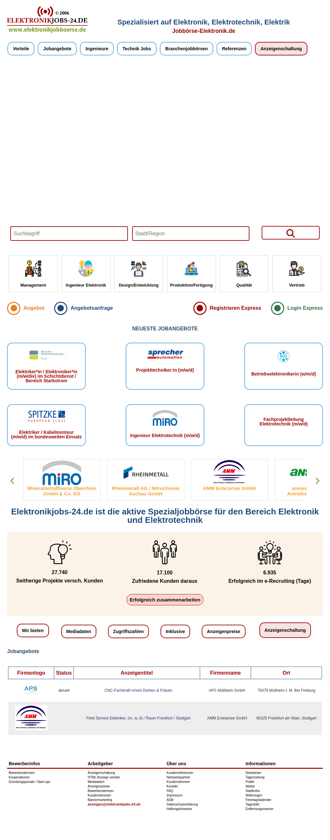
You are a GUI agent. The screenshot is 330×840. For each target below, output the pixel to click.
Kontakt (172, 786)
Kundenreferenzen (180, 773)
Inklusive (175, 631)
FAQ (170, 791)
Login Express (305, 308)
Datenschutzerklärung (182, 804)
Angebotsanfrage (92, 308)
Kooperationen (19, 777)
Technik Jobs (136, 48)
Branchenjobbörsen (186, 48)
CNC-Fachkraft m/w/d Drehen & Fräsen (138, 690)
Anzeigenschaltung (281, 48)
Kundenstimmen (99, 795)
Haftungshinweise (179, 809)
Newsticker (253, 773)
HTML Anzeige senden (104, 777)
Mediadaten (78, 631)
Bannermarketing (100, 800)
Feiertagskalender (258, 800)
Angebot (34, 308)
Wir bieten (33, 630)
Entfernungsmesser (260, 809)
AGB (170, 800)
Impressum (174, 795)
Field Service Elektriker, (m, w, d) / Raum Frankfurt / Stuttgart (138, 718)
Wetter (250, 786)
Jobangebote (57, 48)
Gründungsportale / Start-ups (29, 782)
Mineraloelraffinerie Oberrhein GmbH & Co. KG (61, 490)
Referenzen (234, 48)
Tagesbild (252, 804)
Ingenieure (96, 48)
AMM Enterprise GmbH (229, 488)
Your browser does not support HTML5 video (165, 155)
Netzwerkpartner (178, 777)
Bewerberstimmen (22, 773)
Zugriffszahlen (128, 631)
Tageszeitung (255, 777)
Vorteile (21, 48)
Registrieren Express (235, 308)
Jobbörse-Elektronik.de (203, 31)
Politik (250, 782)
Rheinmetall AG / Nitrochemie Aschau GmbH (146, 490)
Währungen (254, 795)
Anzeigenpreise (223, 631)
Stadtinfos (253, 791)
